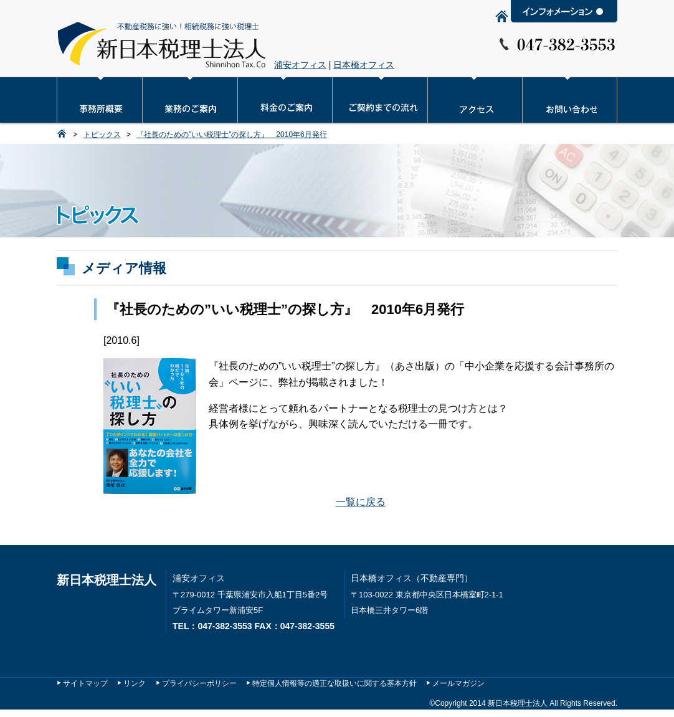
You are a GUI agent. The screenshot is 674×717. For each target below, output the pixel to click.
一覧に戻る (361, 501)
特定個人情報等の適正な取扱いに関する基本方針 (334, 683)
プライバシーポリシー (199, 683)
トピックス (102, 134)
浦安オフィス (300, 65)
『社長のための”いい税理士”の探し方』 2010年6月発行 (231, 134)
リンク (134, 683)
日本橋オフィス (363, 65)
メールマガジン (458, 683)
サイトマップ (85, 683)
